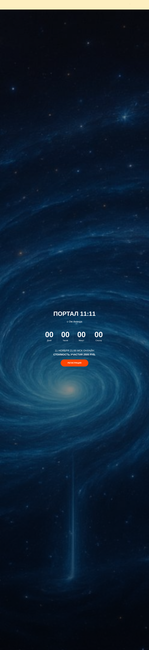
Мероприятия (87, 4)
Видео (124, 4)
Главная (73, 4)
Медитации (103, 4)
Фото (115, 4)
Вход (137, 4)
